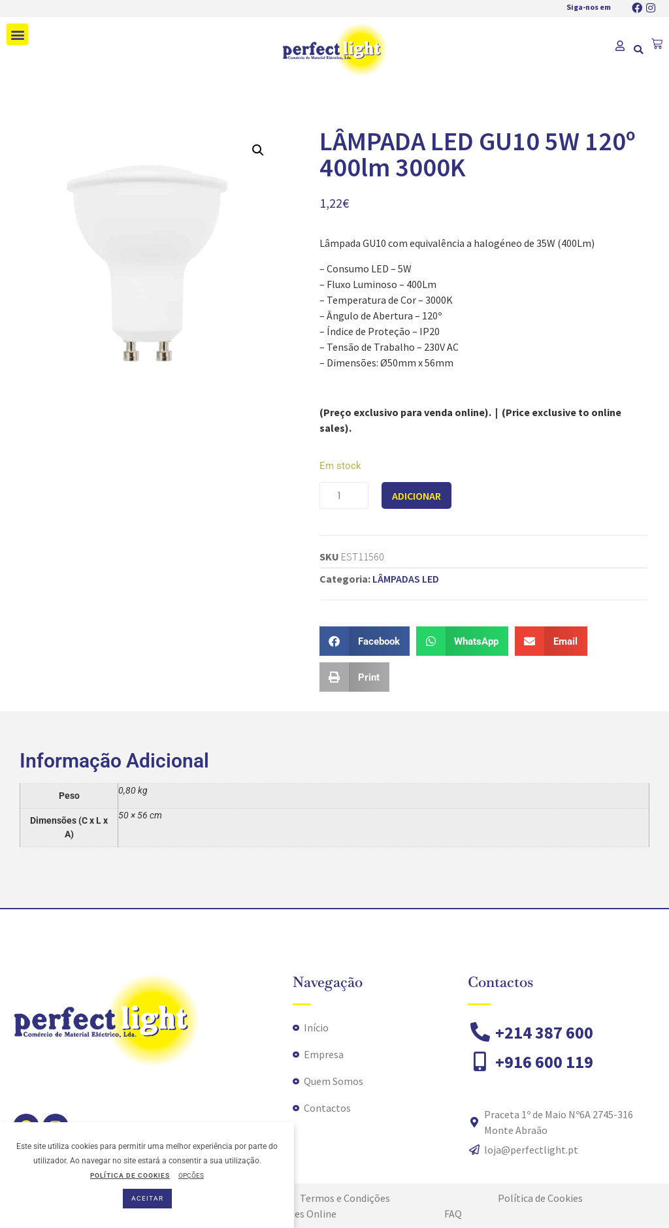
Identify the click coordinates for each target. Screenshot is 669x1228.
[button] (17, 34)
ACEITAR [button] (147, 1198)
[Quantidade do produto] (343, 495)
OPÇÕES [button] (191, 1175)
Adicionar (416, 495)
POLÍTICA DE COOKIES (130, 1175)
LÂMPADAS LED (405, 578)
